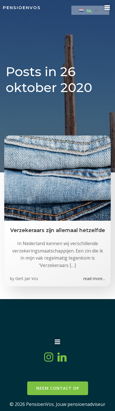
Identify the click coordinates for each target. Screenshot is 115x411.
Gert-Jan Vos (26, 278)
